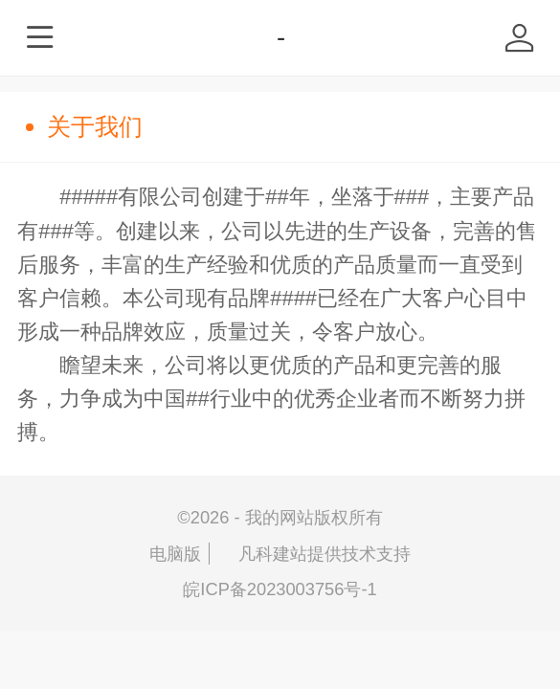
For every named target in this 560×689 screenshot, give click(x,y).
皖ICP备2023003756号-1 (279, 589)
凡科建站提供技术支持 (314, 554)
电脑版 (175, 554)
